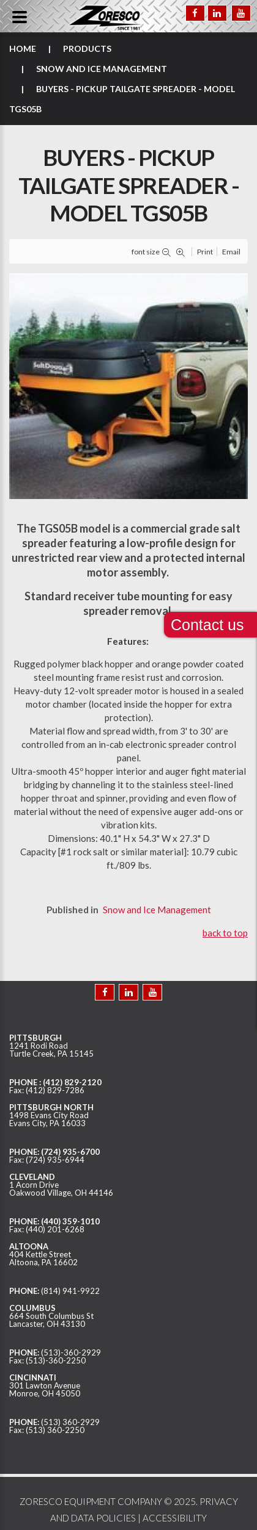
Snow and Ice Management (101, 68)
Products (87, 48)
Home (22, 48)
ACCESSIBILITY (175, 1517)
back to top (225, 932)
